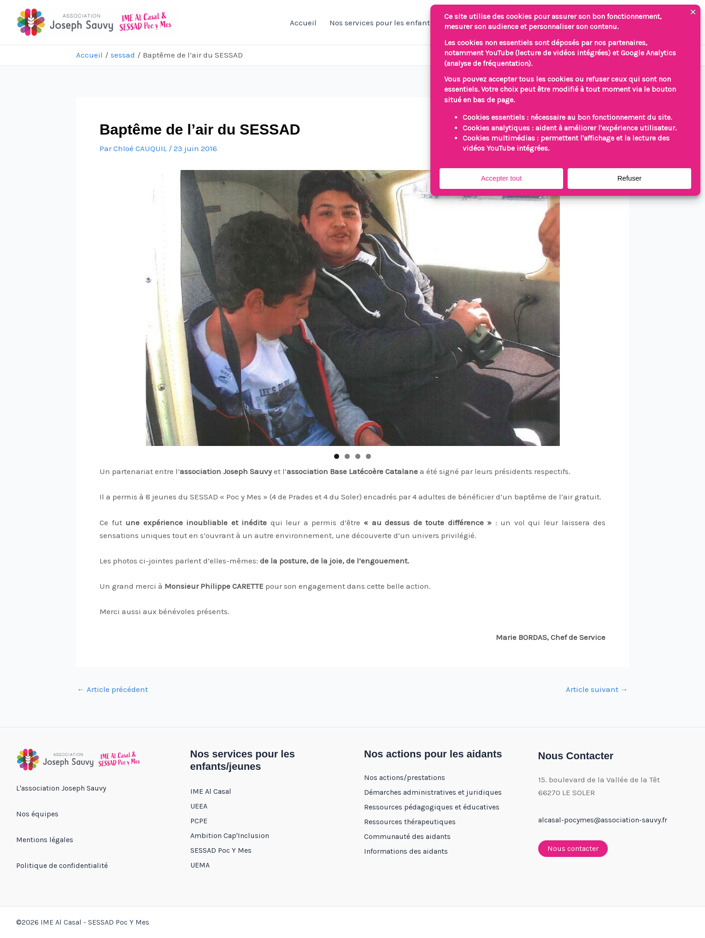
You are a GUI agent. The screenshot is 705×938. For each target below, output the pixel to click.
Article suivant (597, 689)
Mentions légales (44, 839)
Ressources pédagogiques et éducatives (431, 807)
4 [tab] (368, 456)
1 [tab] (336, 456)
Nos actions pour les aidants (433, 754)
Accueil (303, 22)
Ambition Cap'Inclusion (229, 835)
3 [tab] (357, 456)
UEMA (200, 865)
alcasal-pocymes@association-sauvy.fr (602, 819)
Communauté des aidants (407, 836)
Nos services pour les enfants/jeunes (399, 22)
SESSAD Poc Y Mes (221, 850)
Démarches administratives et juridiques (433, 792)
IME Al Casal (210, 791)
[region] (352, 308)
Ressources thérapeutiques (410, 821)
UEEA (198, 806)
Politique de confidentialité (62, 865)
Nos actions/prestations (404, 777)
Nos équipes (37, 813)
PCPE (198, 820)
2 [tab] (347, 456)
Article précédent (112, 689)
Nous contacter (573, 848)
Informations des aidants (406, 851)
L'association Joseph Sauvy (61, 788)
